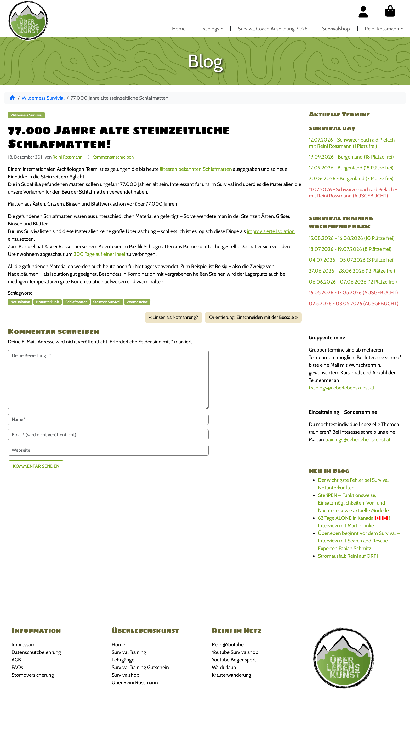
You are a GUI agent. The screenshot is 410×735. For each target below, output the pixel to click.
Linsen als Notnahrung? (175, 317)
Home (179, 28)
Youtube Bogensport (234, 660)
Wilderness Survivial (43, 98)
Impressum (24, 644)
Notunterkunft (47, 301)
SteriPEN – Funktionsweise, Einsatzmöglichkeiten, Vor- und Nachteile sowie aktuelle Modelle (353, 502)
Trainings (210, 28)
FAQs (17, 667)
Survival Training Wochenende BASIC (341, 222)
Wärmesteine (137, 301)
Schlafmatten (76, 301)
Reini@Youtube (228, 644)
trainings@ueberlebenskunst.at (341, 388)
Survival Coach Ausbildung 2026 (273, 28)
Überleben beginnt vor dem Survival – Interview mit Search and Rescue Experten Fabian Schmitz (359, 540)
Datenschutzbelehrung (36, 652)
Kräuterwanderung (231, 675)
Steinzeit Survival (107, 301)
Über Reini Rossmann (135, 682)
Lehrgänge (123, 660)
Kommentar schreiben (113, 157)
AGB (16, 660)
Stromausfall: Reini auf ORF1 (348, 556)
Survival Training (129, 652)
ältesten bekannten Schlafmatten (196, 169)
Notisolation (20, 301)
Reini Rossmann (382, 28)
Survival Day (332, 128)
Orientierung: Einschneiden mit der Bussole (251, 317)
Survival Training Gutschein (140, 667)
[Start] (12, 98)
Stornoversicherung (33, 675)
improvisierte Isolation (271, 231)
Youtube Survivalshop (235, 652)
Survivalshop (336, 28)
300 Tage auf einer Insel (99, 254)
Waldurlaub (224, 667)
